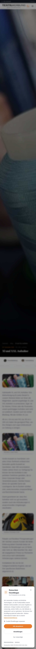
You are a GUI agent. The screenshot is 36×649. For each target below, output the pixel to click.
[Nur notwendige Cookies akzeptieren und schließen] (31, 590)
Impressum (17, 642)
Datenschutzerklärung (10, 617)
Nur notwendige (18, 637)
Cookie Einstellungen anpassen (14, 621)
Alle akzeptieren (18, 626)
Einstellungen (18, 631)
